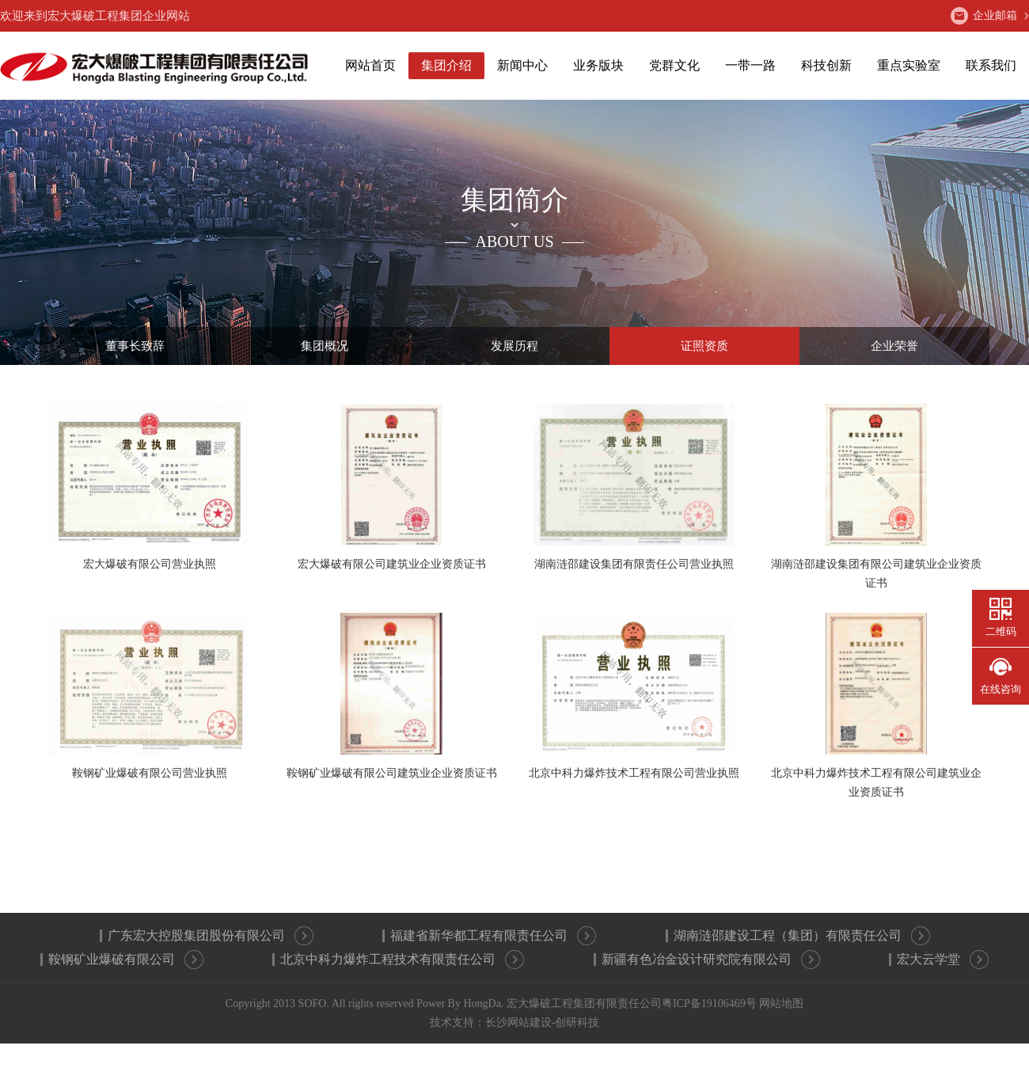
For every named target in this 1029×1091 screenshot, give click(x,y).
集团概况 (324, 346)
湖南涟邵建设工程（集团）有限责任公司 (802, 935)
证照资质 (704, 346)
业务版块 (598, 65)
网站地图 (781, 1003)
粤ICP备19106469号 (709, 1003)
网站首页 (370, 65)
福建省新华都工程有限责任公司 (493, 935)
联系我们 (991, 65)
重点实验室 (908, 65)
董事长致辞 (135, 346)
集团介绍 (446, 65)
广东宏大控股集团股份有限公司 (210, 935)
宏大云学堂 (943, 959)
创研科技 (577, 1022)
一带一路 (750, 65)
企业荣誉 (894, 346)
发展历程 (514, 346)
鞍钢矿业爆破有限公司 (125, 959)
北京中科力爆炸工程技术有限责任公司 (402, 959)
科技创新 (826, 65)
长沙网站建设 (518, 1022)
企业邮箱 (984, 16)
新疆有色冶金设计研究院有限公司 (711, 959)
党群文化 (674, 65)
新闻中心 (522, 65)
